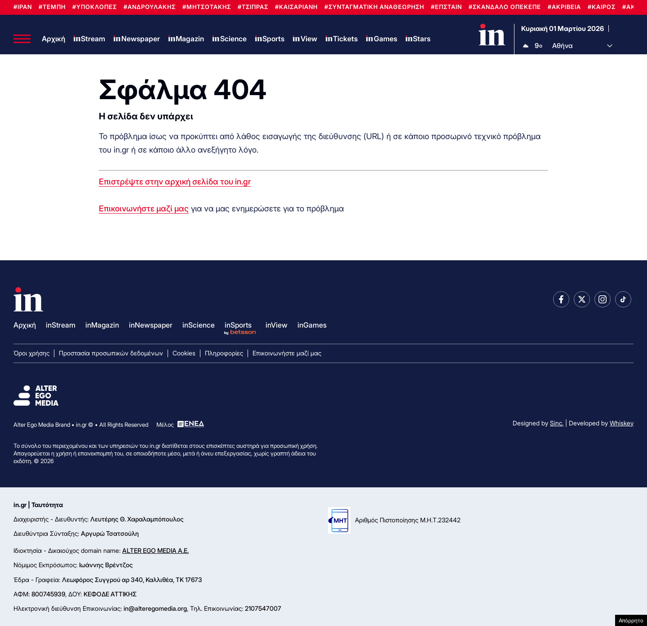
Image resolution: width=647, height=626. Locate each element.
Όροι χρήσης (31, 353)
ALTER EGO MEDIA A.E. (155, 550)
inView (277, 324)
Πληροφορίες (224, 353)
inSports (238, 324)
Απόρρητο (631, 620)
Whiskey (622, 423)
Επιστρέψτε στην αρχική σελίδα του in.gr (175, 181)
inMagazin (102, 324)
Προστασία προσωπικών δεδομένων (111, 353)
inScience (198, 324)
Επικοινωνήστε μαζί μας (144, 208)
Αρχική (53, 38)
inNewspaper (151, 324)
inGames (312, 324)
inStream (60, 324)
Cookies (184, 353)
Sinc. (556, 423)
